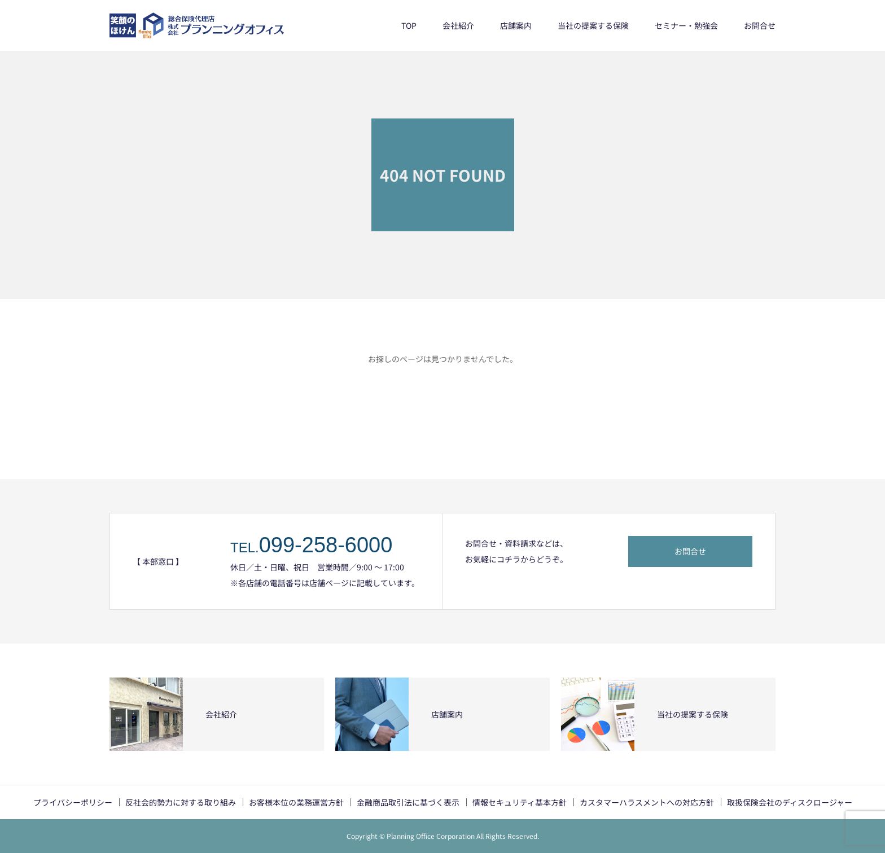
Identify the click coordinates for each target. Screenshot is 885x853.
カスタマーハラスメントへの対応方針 (647, 802)
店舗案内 (516, 25)
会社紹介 (458, 25)
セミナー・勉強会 (686, 25)
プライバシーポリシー (72, 802)
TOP (409, 25)
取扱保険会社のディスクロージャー (789, 802)
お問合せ (760, 25)
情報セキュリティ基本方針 (519, 802)
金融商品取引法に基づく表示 (408, 802)
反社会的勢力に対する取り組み (180, 802)
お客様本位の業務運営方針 (296, 802)
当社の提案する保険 (593, 25)
